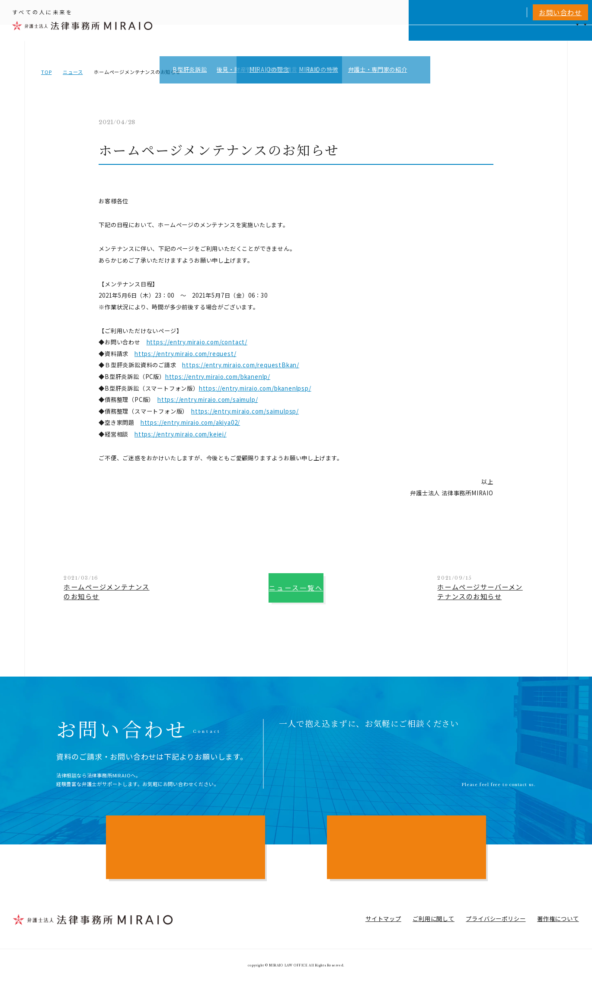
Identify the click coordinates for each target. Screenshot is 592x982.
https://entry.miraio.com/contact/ (197, 342)
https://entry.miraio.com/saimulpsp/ (245, 411)
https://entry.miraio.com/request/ (185, 354)
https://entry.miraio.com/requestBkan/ (240, 365)
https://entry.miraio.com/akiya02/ (190, 422)
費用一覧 (484, 40)
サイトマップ (383, 919)
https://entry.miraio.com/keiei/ (180, 434)
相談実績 (450, 40)
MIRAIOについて (401, 40)
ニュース (73, 71)
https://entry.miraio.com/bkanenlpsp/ (255, 388)
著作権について (558, 919)
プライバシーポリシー (495, 919)
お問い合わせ (560, 12)
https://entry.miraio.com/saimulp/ (207, 399)
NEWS (514, 40)
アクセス (545, 40)
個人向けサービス (339, 40)
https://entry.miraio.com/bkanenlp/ (217, 376)
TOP (46, 71)
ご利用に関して (433, 919)
